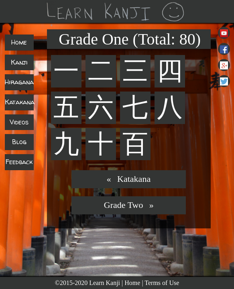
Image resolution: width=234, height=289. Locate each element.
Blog (19, 141)
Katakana (20, 102)
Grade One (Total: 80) (130, 39)
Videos (19, 122)
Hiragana (19, 81)
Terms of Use (161, 282)
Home (19, 42)
